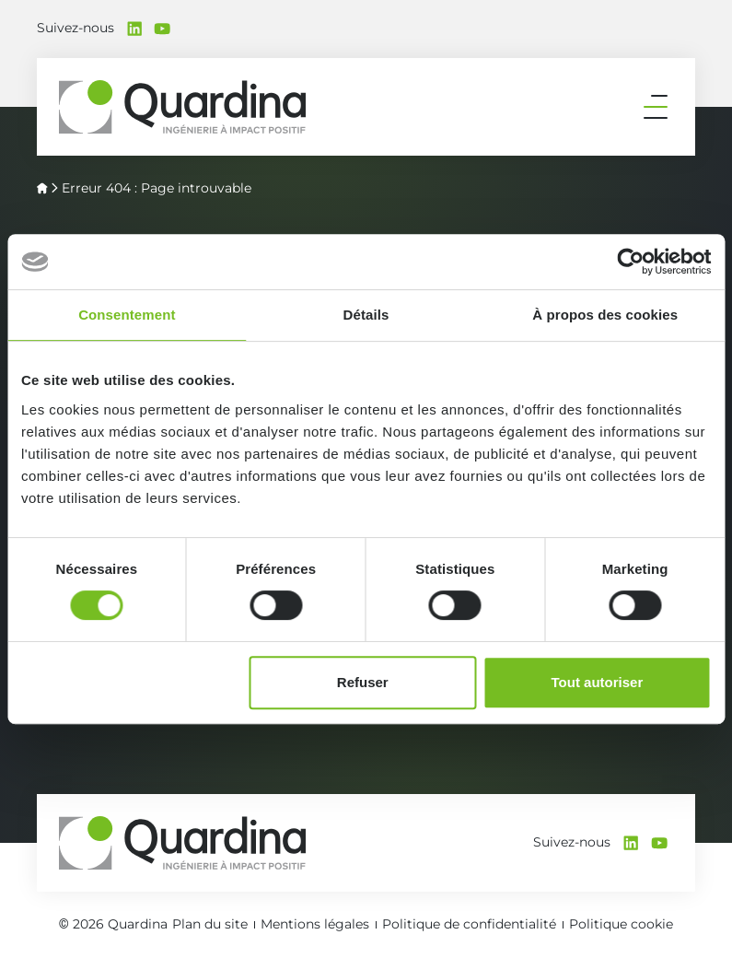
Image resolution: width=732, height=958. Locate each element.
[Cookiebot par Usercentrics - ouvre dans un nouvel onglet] (630, 261)
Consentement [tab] (126, 314)
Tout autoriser (598, 682)
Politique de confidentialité (469, 924)
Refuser (363, 682)
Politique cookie (621, 924)
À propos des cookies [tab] (605, 314)
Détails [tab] (366, 314)
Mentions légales (315, 924)
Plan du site (210, 924)
